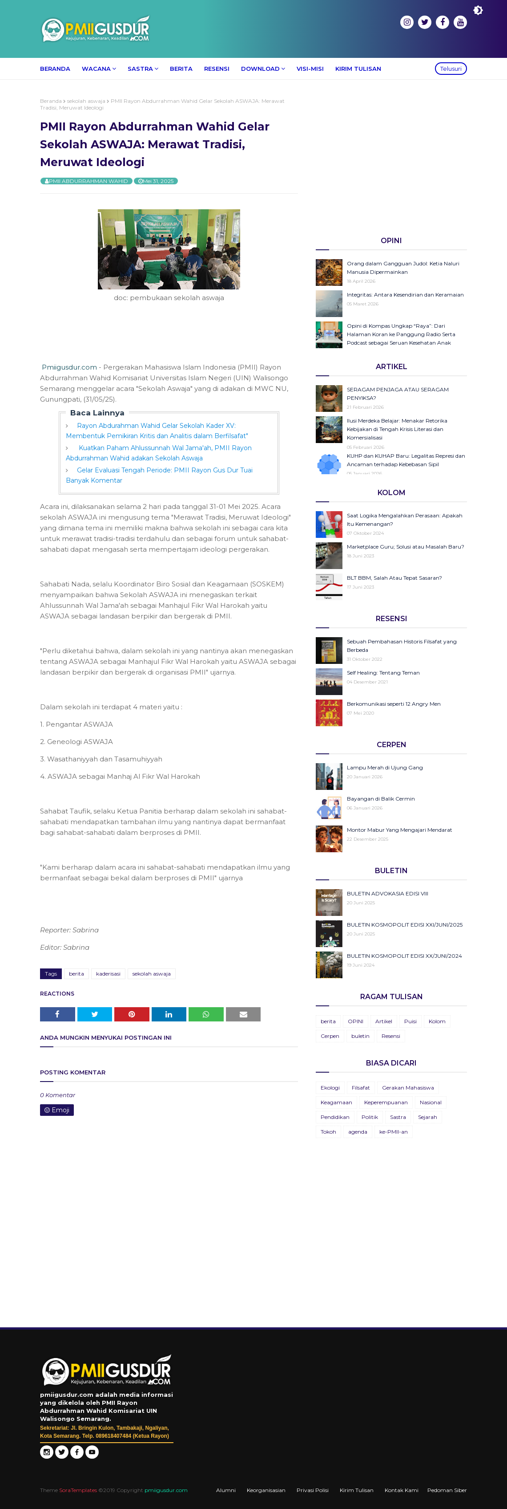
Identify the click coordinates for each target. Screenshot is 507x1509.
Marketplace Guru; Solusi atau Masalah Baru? (405, 546)
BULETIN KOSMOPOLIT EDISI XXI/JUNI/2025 (405, 924)
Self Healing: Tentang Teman (383, 672)
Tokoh (328, 1131)
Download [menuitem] (260, 68)
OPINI (355, 1021)
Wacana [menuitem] (96, 68)
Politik (370, 1117)
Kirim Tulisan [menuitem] (358, 68)
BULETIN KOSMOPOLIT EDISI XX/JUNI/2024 (404, 955)
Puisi (410, 1021)
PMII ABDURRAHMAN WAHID (88, 181)
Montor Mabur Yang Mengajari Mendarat (399, 829)
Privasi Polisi (313, 1490)
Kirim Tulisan (357, 1490)
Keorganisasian (266, 1490)
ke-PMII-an (393, 1131)
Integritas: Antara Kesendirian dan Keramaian (405, 294)
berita (76, 973)
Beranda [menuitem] (55, 68)
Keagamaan (336, 1102)
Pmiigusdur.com (69, 367)
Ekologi (330, 1087)
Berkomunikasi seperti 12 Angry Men (394, 703)
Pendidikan (335, 1117)
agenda (357, 1131)
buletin (360, 1036)
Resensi (391, 1036)
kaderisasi (108, 973)
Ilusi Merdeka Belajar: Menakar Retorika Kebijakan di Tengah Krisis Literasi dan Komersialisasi (397, 429)
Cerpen (330, 1036)
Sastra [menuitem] (140, 68)
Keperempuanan (386, 1102)
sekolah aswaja (86, 101)
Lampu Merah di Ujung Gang (385, 767)
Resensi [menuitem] (216, 68)
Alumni (226, 1490)
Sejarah (427, 1117)
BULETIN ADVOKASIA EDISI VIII (387, 893)
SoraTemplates (78, 1490)
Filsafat (361, 1087)
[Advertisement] (391, 160)
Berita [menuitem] (181, 68)
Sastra (398, 1117)
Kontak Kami (401, 1490)
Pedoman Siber (447, 1490)
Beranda (51, 101)
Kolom (437, 1021)
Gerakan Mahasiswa (408, 1087)
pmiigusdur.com (166, 1490)
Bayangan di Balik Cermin (381, 798)
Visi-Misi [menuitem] (310, 68)
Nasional (431, 1102)
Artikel (383, 1021)
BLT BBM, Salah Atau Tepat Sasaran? (394, 577)
